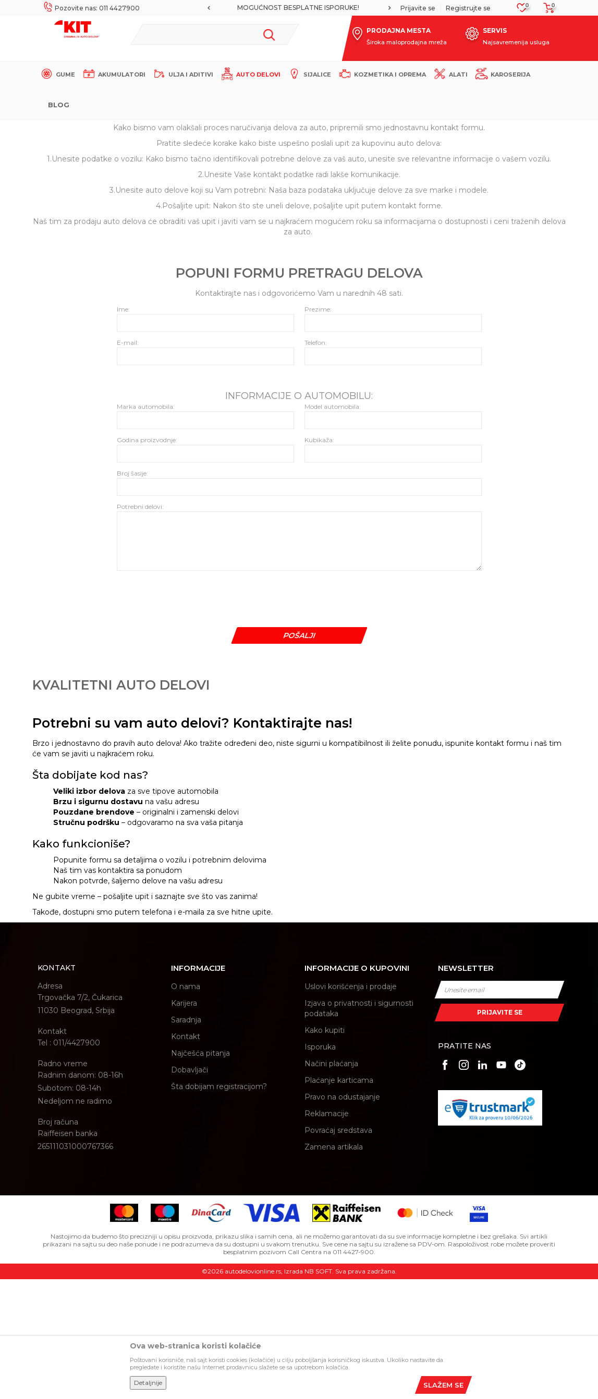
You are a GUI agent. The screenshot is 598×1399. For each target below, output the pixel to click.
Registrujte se (468, 8)
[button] (215, 34)
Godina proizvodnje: (147, 560)
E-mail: (128, 462)
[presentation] (196, 716)
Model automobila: (332, 526)
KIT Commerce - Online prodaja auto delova (103, 128)
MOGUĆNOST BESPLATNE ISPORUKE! (298, 7)
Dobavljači (189, 1189)
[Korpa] (546, 11)
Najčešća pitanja (200, 1173)
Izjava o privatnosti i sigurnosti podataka (358, 1128)
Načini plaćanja (331, 1183)
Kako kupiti (324, 1150)
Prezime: (318, 429)
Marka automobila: (146, 526)
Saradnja (186, 1139)
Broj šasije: (132, 593)
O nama (185, 1106)
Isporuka (320, 1166)
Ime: (123, 429)
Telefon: (315, 462)
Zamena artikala (333, 1266)
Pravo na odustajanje (342, 1216)
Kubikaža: (319, 560)
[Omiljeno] (522, 11)
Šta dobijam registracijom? (219, 1206)
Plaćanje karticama (338, 1200)
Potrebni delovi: (140, 626)
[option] (299, 8)
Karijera (184, 1123)
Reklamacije (326, 1233)
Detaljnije (148, 1382)
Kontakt (185, 1156)
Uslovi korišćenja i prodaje (350, 1106)
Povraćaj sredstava (338, 1250)
